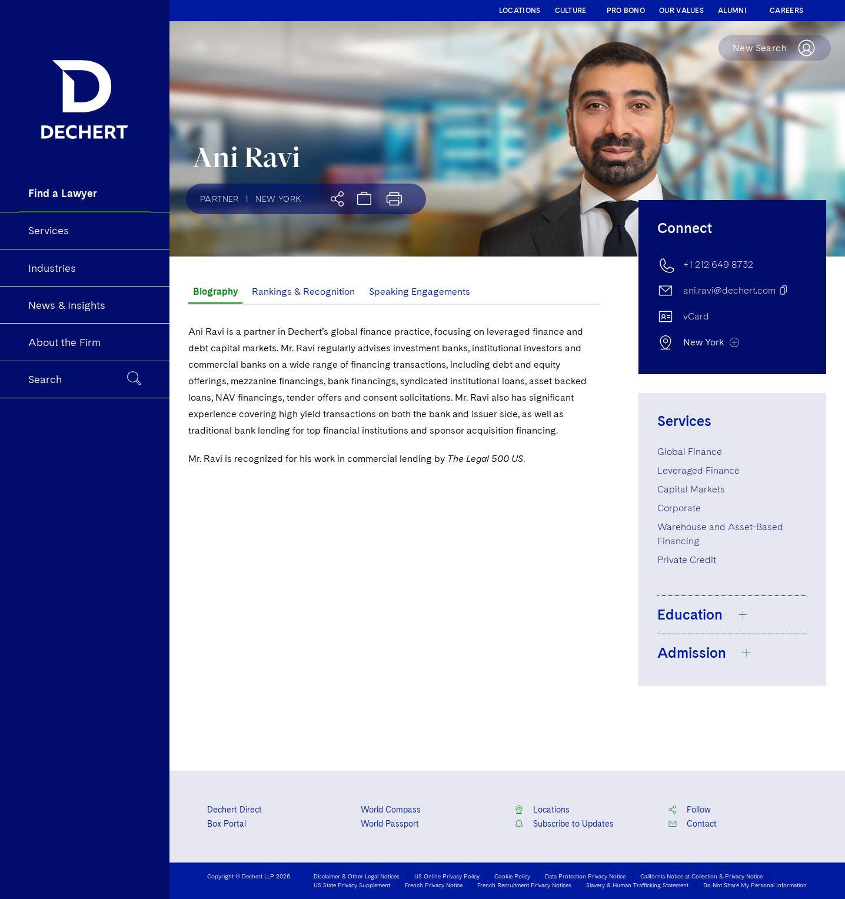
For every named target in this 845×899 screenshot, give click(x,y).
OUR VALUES (681, 10)
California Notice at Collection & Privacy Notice (701, 876)
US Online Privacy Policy (447, 876)
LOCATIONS (520, 10)
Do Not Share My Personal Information (755, 884)
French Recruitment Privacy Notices (524, 884)
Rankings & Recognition (303, 291)
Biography (215, 291)
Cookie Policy (512, 876)
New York (278, 199)
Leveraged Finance (698, 470)
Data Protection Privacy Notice (585, 876)
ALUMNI (732, 10)
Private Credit (686, 559)
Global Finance (689, 451)
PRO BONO (626, 10)
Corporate (679, 508)
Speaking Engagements (419, 291)
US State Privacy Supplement (352, 884)
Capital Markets (691, 489)
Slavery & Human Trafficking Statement (637, 884)
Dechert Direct (234, 809)
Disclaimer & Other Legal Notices (357, 876)
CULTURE (571, 10)
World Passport (390, 823)
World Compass (391, 809)
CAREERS (786, 10)
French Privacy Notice (434, 884)
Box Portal (226, 823)
